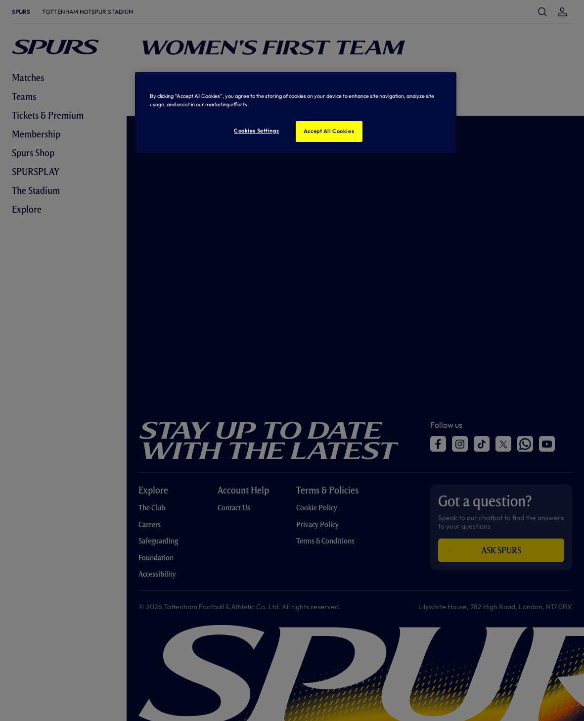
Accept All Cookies (329, 131)
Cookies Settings (256, 130)
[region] (295, 113)
